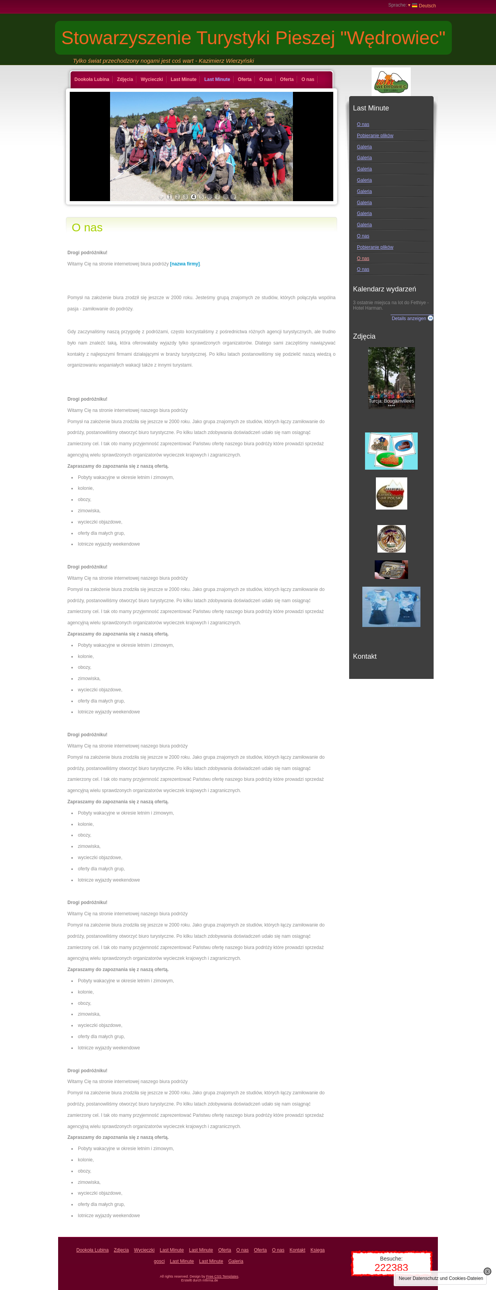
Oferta (244, 79)
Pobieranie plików (375, 135)
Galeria (364, 147)
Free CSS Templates (222, 1276)
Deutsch (422, 5)
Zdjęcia (125, 79)
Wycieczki (152, 79)
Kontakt (297, 1250)
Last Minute (184, 79)
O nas (265, 79)
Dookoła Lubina (91, 79)
